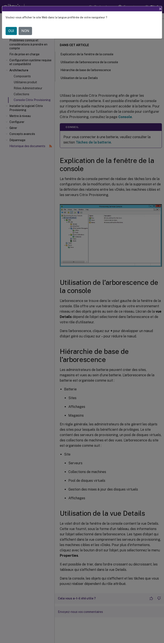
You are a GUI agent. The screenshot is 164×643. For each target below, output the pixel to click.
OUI (11, 31)
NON (25, 31)
